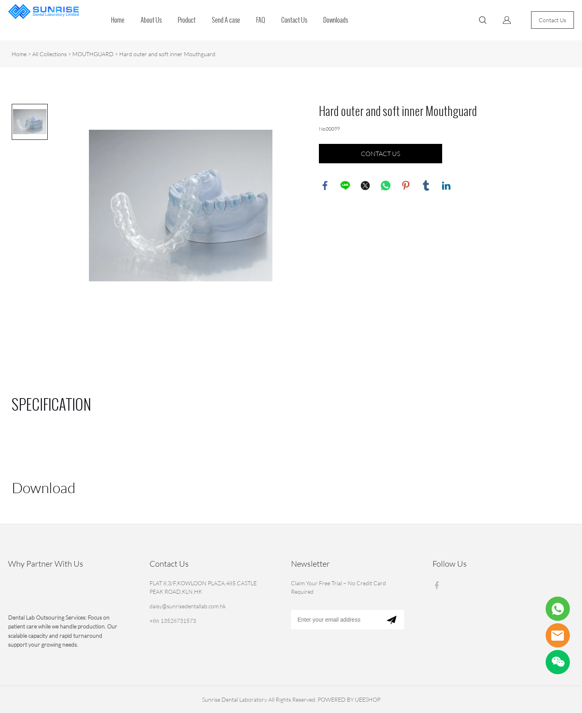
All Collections (49, 54)
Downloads (335, 20)
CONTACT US (380, 154)
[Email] (335, 619)
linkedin (446, 185)
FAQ (260, 20)
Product (187, 20)
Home (117, 20)
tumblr (426, 185)
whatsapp (386, 185)
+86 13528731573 (173, 620)
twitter (365, 185)
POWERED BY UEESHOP (349, 699)
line (345, 185)
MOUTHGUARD (93, 54)
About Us (151, 20)
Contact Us (294, 20)
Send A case (226, 20)
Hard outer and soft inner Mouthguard (167, 54)
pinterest (406, 185)
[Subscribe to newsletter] (391, 619)
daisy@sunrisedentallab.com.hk (188, 606)
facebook (325, 185)
